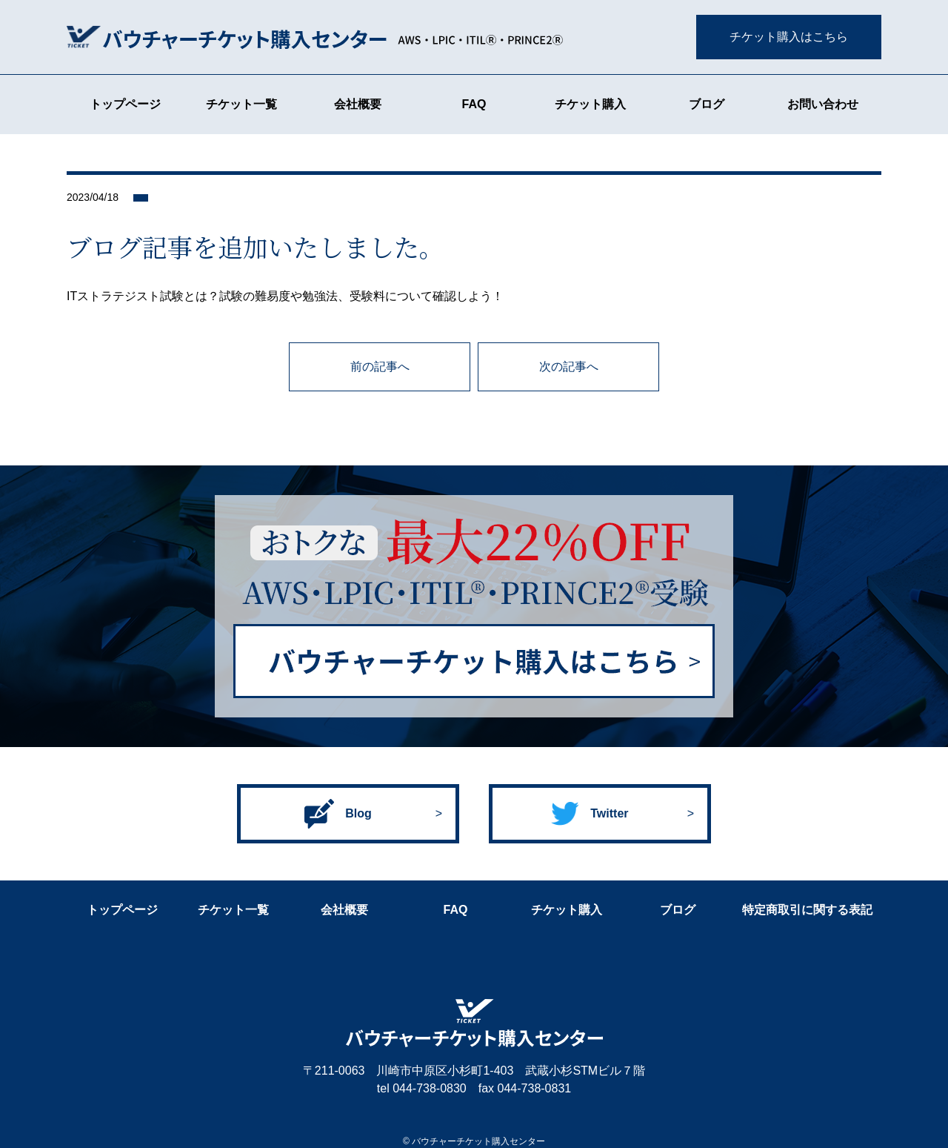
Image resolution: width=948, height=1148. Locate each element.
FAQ (474, 104)
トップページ (125, 104)
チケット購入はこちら (789, 36)
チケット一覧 (241, 104)
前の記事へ (380, 366)
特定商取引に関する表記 (807, 909)
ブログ (706, 104)
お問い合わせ (822, 104)
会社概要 (357, 104)
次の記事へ (568, 366)
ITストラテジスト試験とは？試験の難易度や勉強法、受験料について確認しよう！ (285, 296)
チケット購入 (590, 104)
